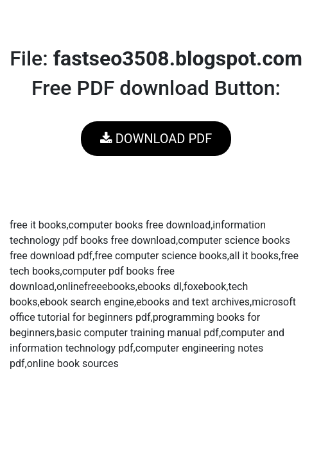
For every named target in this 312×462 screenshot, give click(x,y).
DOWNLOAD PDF (156, 138)
